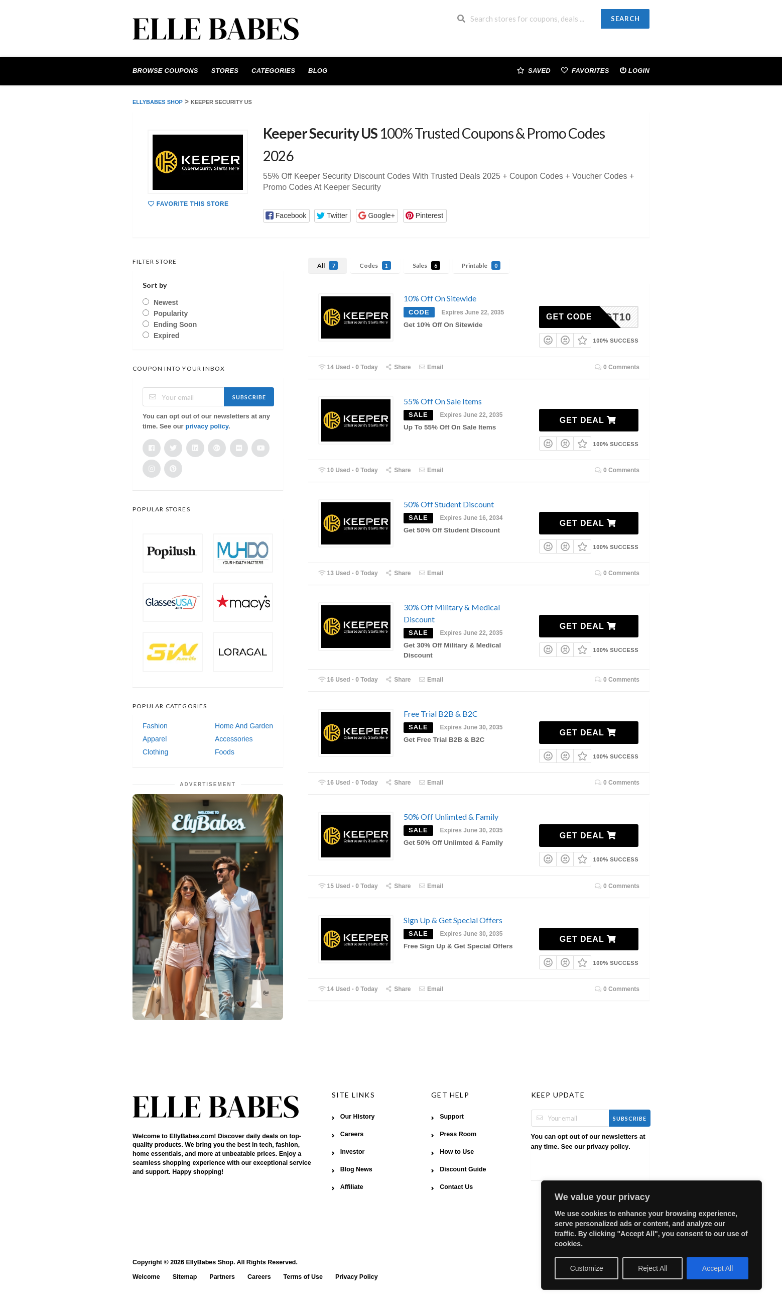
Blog (317, 70)
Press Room (458, 1134)
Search (625, 19)
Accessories (233, 739)
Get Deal (588, 420)
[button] (286, 216)
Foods (224, 752)
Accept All (717, 1268)
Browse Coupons (165, 70)
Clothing (155, 752)
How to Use (457, 1151)
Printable (481, 265)
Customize (586, 1268)
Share (398, 367)
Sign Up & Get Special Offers (453, 920)
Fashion (155, 726)
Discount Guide (463, 1169)
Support (452, 1116)
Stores (224, 70)
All (327, 265)
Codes (375, 265)
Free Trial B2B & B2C (441, 713)
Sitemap (185, 1276)
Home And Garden (244, 726)
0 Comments (616, 367)
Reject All (652, 1268)
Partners (222, 1276)
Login (634, 70)
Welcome (146, 1276)
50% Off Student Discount (449, 504)
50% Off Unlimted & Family (451, 816)
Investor (352, 1151)
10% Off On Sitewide (440, 298)
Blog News (356, 1169)
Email (430, 367)
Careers (352, 1134)
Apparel (155, 739)
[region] (651, 1235)
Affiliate (351, 1186)
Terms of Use (303, 1276)
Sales (426, 265)
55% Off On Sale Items (443, 401)
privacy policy (206, 426)
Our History (357, 1116)
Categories (273, 70)
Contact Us (456, 1186)
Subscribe (249, 397)
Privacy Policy (356, 1276)
